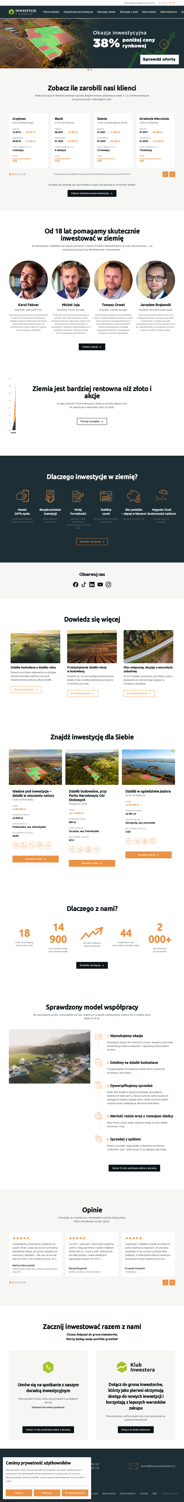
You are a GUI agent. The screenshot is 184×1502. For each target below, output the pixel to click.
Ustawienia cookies (169, 1493)
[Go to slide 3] (16, 174)
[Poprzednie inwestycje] (165, 174)
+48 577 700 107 (166, 3)
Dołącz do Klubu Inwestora (135, 1429)
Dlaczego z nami (129, 12)
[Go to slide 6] (24, 174)
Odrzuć (19, 1493)
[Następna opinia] (172, 1282)
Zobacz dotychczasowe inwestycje (90, 193)
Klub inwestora (169, 12)
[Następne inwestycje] (172, 174)
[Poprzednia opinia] (165, 1282)
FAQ (155, 1493)
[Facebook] (75, 584)
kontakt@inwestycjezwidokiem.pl (158, 1466)
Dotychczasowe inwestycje (78, 12)
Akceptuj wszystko (75, 1493)
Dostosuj (47, 1493)
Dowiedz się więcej (90, 541)
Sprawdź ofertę (33, 859)
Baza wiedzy (149, 12)
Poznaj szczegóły (90, 421)
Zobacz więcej (90, 346)
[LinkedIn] (92, 586)
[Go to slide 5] (21, 174)
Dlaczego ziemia (106, 12)
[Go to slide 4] (18, 174)
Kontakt (144, 1493)
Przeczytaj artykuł (24, 689)
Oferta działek (51, 12)
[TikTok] (83, 585)
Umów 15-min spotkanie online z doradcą (134, 1168)
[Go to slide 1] (88, 69)
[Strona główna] (22, 12)
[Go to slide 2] (91, 69)
